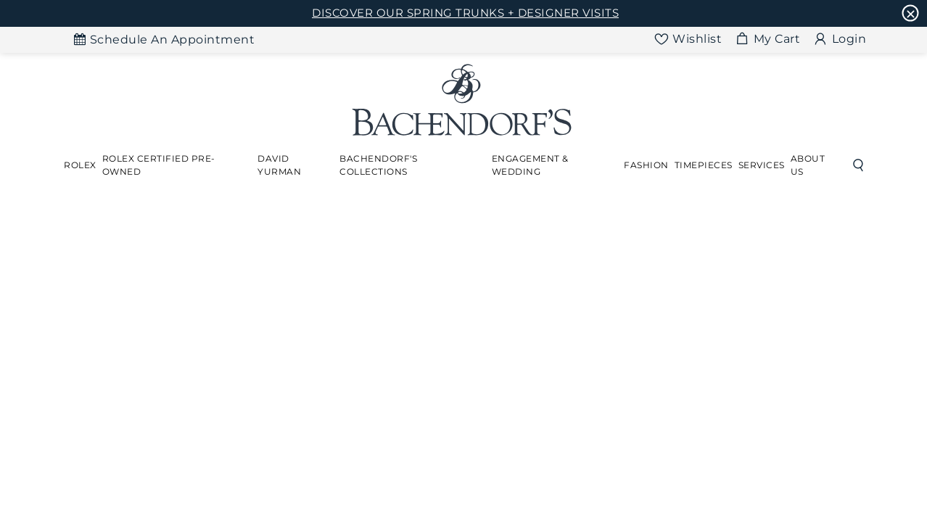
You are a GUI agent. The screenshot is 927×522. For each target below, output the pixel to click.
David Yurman (279, 165)
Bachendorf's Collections (378, 165)
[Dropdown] (80, 165)
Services (761, 165)
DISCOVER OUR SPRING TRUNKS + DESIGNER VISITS (465, 13)
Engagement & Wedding (530, 165)
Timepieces (704, 165)
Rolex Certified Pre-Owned (158, 165)
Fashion (646, 165)
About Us (808, 165)
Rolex (80, 165)
